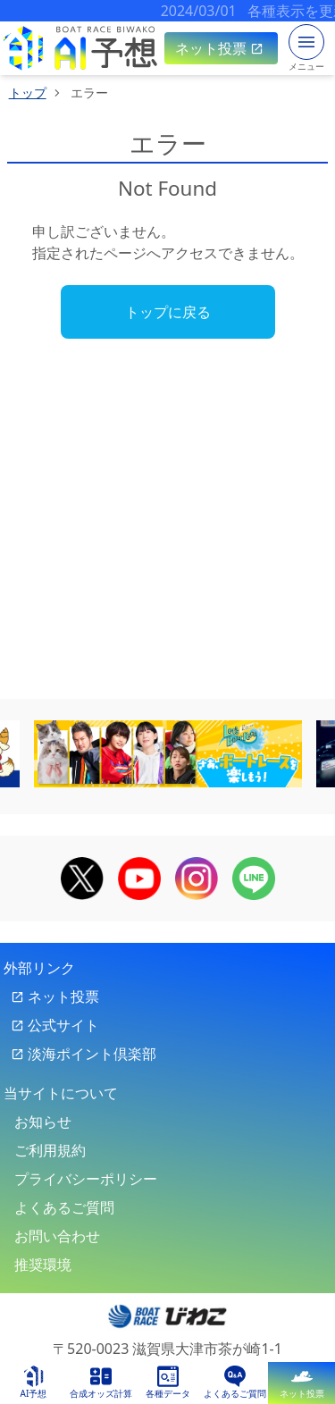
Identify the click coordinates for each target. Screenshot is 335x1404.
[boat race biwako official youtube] (139, 877)
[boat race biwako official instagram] (196, 877)
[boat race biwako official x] (82, 877)
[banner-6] (168, 753)
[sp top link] (80, 48)
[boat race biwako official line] (253, 877)
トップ (27, 92)
